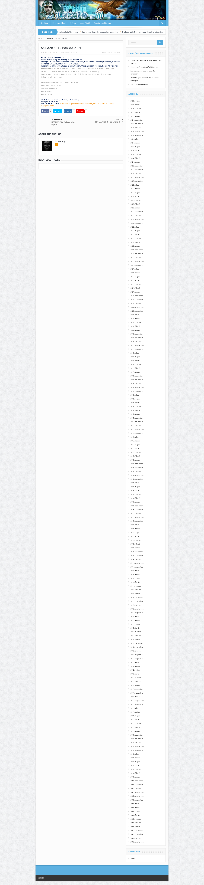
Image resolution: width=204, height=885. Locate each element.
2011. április (134, 719)
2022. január (135, 246)
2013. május (135, 624)
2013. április (134, 628)
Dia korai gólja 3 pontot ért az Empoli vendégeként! (146, 32)
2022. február (135, 242)
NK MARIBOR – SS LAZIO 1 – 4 (109, 121)
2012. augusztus (136, 658)
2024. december (136, 120)
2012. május (135, 670)
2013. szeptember (137, 609)
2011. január (135, 731)
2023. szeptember (137, 177)
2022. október (135, 215)
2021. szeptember (137, 261)
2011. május (135, 716)
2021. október (135, 257)
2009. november (136, 784)
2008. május (135, 811)
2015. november (136, 509)
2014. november (136, 555)
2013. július (134, 616)
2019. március (135, 364)
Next (119, 119)
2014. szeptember (137, 563)
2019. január (135, 372)
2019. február (135, 368)
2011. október (135, 697)
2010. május (135, 762)
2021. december (136, 250)
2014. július (134, 570)
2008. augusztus (136, 800)
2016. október (135, 471)
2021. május (135, 276)
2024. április (134, 150)
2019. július (134, 353)
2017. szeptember (137, 429)
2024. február (135, 158)
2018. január (135, 414)
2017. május (135, 444)
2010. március (135, 769)
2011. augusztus (136, 704)
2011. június (135, 712)
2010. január (135, 777)
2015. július (134, 525)
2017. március (135, 452)
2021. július (134, 269)
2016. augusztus (136, 479)
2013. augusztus (136, 612)
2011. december (136, 689)
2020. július (134, 315)
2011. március (135, 723)
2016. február (135, 498)
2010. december (136, 735)
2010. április (134, 765)
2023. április (134, 196)
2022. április (134, 234)
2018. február (135, 410)
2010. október (135, 742)
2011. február (135, 727)
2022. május (135, 231)
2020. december (136, 295)
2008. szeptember (137, 796)
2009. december (136, 781)
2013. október (135, 605)
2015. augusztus (136, 521)
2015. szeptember (137, 517)
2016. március (135, 494)
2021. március (135, 284)
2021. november (136, 254)
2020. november (136, 299)
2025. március (135, 108)
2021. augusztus (136, 265)
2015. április (134, 536)
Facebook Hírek (59, 23)
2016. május (135, 487)
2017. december (136, 418)
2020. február (135, 326)
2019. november (136, 337)
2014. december (136, 551)
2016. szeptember (137, 475)
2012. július (134, 662)
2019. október (135, 341)
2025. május (135, 101)
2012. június (135, 666)
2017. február (135, 456)
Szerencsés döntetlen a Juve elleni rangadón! (104, 32)
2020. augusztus (136, 311)
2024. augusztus (136, 135)
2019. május (135, 357)
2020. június (135, 318)
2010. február (135, 773)
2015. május (135, 532)
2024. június (135, 143)
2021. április (134, 280)
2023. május (135, 192)
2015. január (135, 548)
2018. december (136, 376)
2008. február (135, 823)
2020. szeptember (137, 307)
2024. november (136, 124)
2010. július (134, 754)
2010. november (136, 739)
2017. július (134, 437)
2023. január (135, 208)
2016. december (136, 464)
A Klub (73, 23)
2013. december (136, 597)
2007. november (136, 834)
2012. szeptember (137, 655)
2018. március (135, 406)
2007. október (135, 838)
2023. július (134, 185)
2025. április (134, 105)
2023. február (135, 204)
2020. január (135, 330)
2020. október (135, 303)
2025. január (135, 116)
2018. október (135, 383)
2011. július (134, 708)
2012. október (135, 651)
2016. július (134, 483)
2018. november (136, 380)
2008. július (134, 803)
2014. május (135, 578)
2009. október (135, 788)
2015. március (135, 540)
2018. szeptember (137, 387)
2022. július (134, 227)
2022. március (135, 238)
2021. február (135, 288)
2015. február (135, 544)
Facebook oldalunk (102, 23)
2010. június (135, 758)
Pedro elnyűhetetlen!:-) (139, 84)
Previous (57, 119)
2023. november (136, 169)
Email (117, 52)
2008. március (135, 819)
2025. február (135, 112)
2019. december (136, 334)
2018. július (134, 395)
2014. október (135, 559)
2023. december (136, 166)
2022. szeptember (137, 219)
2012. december (136, 643)
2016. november (136, 467)
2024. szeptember (137, 131)
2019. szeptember (137, 345)
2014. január (135, 593)
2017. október (135, 425)
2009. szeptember (137, 792)
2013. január (135, 639)
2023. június (135, 189)
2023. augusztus (136, 181)
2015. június (135, 528)
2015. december (136, 506)
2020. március (135, 322)
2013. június (135, 620)
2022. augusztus (136, 223)
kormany (53, 52)
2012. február (135, 681)
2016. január (135, 502)
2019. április (134, 360)
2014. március (135, 586)
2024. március (135, 154)
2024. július (134, 139)
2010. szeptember (137, 746)
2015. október (135, 513)
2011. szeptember (137, 700)
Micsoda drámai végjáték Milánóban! (67, 32)
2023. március (135, 200)
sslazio (41, 878)
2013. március (135, 632)
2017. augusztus (136, 433)
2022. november (136, 211)
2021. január (135, 292)
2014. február (135, 590)
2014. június (135, 574)
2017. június (135, 441)
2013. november (136, 601)
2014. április (134, 582)
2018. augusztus (136, 391)
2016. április (134, 490)
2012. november (136, 647)
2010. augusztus (136, 750)
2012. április (134, 674)
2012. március (135, 677)
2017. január (135, 460)
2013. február (135, 635)
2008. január (135, 826)
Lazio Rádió (85, 23)
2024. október (135, 127)
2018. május (135, 399)
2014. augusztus (136, 567)
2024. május (135, 147)
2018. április (134, 402)
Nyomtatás (107, 52)
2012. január (135, 685)
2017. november (136, 422)
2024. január (135, 162)
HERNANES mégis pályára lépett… (63, 123)
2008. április (134, 815)
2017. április (134, 448)
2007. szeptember (137, 842)
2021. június (135, 273)
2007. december (136, 830)
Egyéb (132, 858)
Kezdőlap (44, 23)
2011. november (136, 693)
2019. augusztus (136, 349)
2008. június (135, 807)
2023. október (135, 173)
